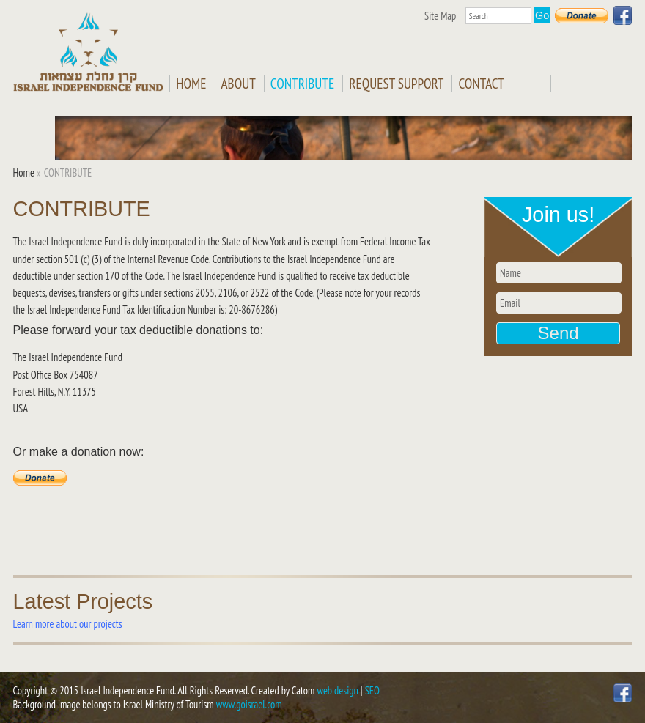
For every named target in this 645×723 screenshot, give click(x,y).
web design (337, 690)
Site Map (440, 16)
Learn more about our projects (67, 624)
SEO (372, 690)
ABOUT (238, 83)
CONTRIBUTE (302, 83)
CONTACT (481, 83)
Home (191, 83)
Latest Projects (82, 601)
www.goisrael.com (249, 704)
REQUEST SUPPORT (396, 83)
